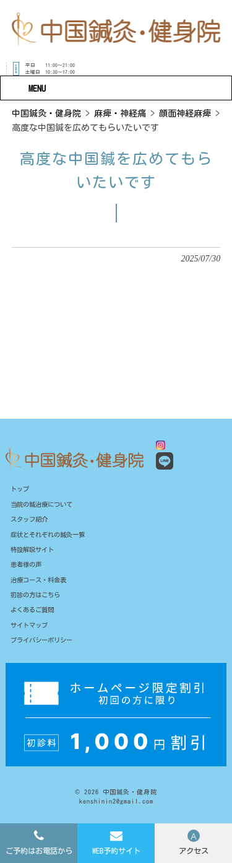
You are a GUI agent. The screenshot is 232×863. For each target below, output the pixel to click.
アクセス (193, 850)
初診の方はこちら (38, 599)
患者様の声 (28, 568)
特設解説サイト (34, 552)
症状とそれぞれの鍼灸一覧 (51, 536)
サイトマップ (31, 631)
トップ (21, 489)
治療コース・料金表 (41, 583)
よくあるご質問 (34, 615)
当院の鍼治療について (45, 505)
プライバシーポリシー (45, 647)
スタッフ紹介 (31, 520)
